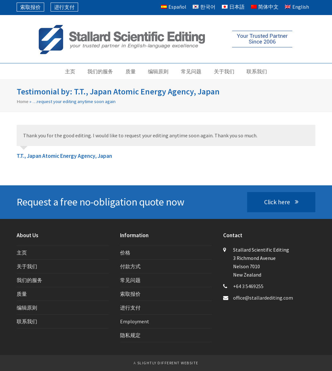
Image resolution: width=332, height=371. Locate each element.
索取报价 (130, 294)
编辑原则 (27, 307)
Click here (281, 202)
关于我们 (27, 266)
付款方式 (130, 266)
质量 (22, 294)
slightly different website (167, 362)
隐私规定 (130, 335)
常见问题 (130, 280)
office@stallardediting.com (263, 297)
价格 (125, 252)
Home (22, 101)
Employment (134, 321)
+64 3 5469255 (248, 286)
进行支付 (130, 307)
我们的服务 (29, 280)
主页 (22, 252)
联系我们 (27, 321)
